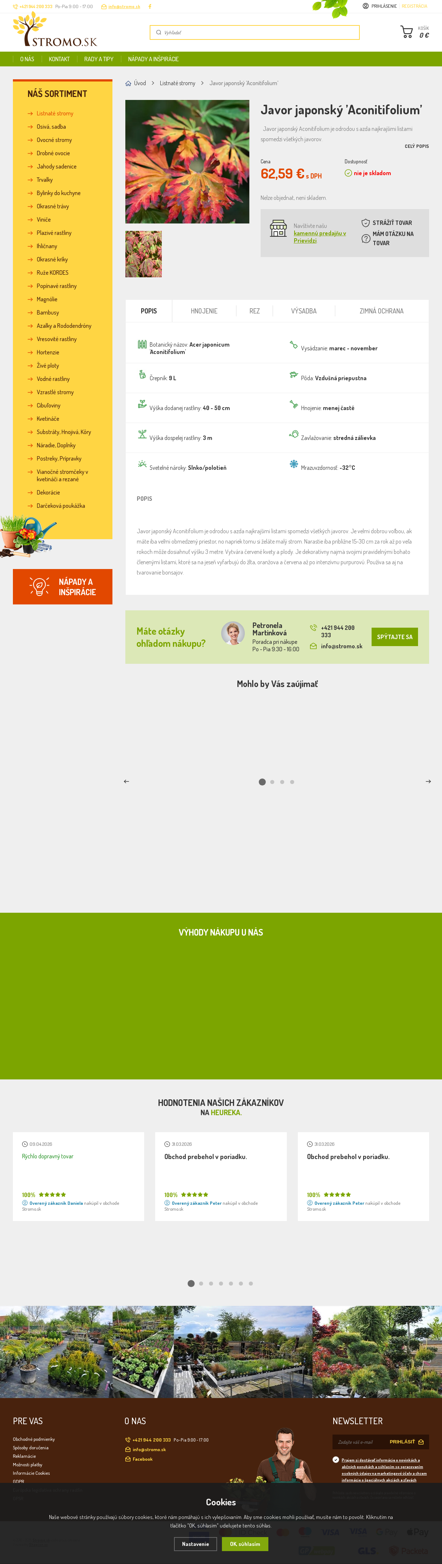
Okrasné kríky (52, 259)
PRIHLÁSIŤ (402, 1442)
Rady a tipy (99, 59)
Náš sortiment (57, 93)
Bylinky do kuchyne (59, 193)
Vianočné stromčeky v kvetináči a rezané (62, 475)
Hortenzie (48, 352)
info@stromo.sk (124, 6)
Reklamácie (24, 1456)
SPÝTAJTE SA (395, 637)
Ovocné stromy (54, 139)
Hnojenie (204, 311)
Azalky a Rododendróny (64, 325)
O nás (27, 59)
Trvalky (45, 179)
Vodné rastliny (53, 378)
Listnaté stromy (55, 113)
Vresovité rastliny (57, 339)
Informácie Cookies (31, 1473)
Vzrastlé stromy (55, 392)
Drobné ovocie (53, 153)
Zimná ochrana (382, 311)
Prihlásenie (384, 6)
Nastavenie (195, 1543)
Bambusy (48, 312)
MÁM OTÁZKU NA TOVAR (393, 238)
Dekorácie (48, 492)
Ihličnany (47, 246)
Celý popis (417, 146)
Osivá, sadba (51, 126)
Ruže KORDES (53, 272)
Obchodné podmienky (34, 1439)
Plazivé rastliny (54, 232)
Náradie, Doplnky (56, 445)
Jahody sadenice (57, 166)
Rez (255, 311)
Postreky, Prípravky (59, 458)
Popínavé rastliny (57, 285)
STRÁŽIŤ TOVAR (392, 222)
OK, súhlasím (245, 1543)
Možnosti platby (27, 1464)
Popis (149, 311)
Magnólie (47, 299)
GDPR (18, 1481)
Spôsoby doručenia (31, 1447)
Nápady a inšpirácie (153, 59)
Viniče (44, 219)
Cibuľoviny (48, 405)
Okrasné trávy (53, 206)
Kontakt (59, 59)
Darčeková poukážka (61, 505)
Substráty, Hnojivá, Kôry (64, 432)
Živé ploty (48, 365)
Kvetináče (48, 418)
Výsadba (304, 311)
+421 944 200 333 (332, 631)
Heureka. (226, 1112)
